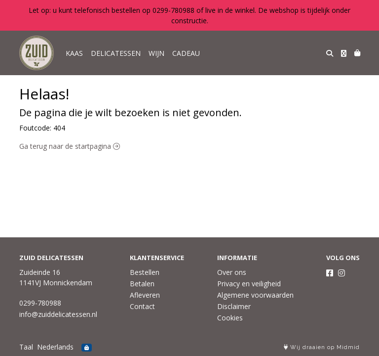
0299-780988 (40, 303)
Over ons (231, 272)
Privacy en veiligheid (249, 283)
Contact (142, 306)
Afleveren (145, 295)
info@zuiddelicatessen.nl (58, 314)
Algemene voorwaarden (255, 295)
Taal (26, 347)
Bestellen (144, 272)
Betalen (142, 283)
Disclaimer (234, 306)
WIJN (156, 53)
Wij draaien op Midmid (322, 347)
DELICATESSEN (116, 53)
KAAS (74, 53)
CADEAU (186, 53)
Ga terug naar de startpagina (69, 146)
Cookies (230, 317)
